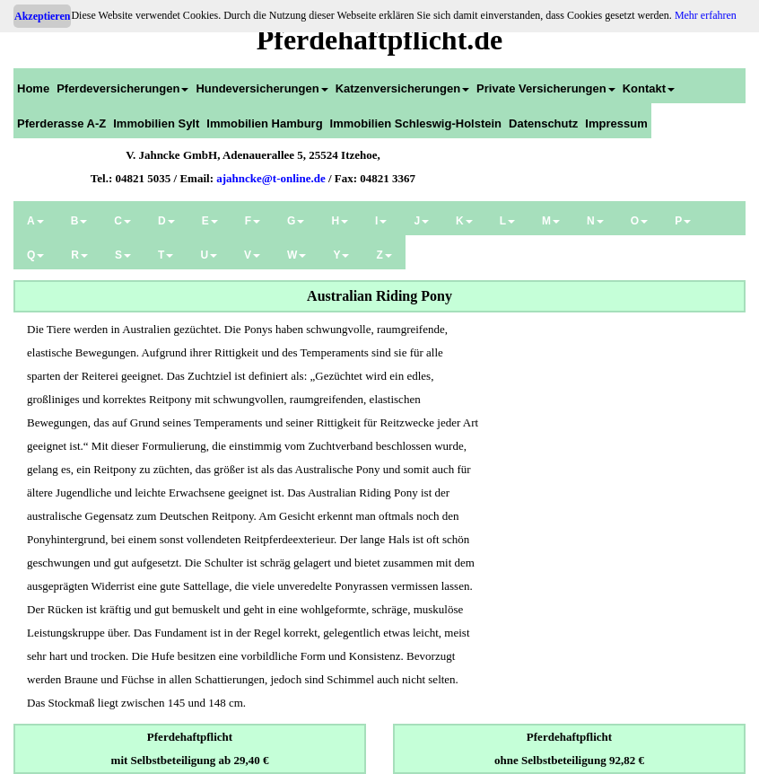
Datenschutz (543, 123)
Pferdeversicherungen (122, 88)
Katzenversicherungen (402, 88)
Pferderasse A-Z (61, 123)
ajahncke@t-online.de (271, 178)
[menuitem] (33, 85)
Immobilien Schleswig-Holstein (416, 123)
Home (33, 88)
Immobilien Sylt (156, 123)
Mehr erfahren (706, 15)
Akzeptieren (42, 16)
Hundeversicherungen (261, 88)
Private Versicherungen (545, 88)
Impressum (616, 123)
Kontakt (649, 88)
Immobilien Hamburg (264, 123)
